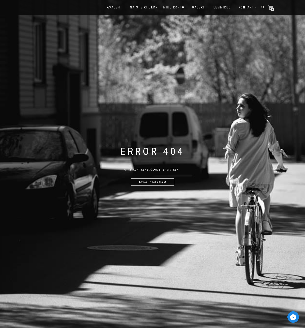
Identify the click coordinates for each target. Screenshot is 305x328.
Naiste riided (143, 7)
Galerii (199, 7)
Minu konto (173, 7)
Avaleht (114, 7)
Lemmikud (222, 7)
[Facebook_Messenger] (293, 317)
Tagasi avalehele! (152, 181)
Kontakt (246, 7)
